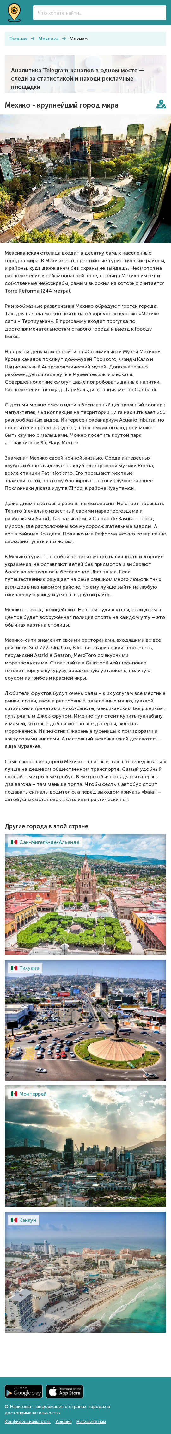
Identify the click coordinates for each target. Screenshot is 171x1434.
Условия (63, 1421)
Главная (18, 39)
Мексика (48, 39)
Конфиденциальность (28, 1421)
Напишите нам (91, 1421)
